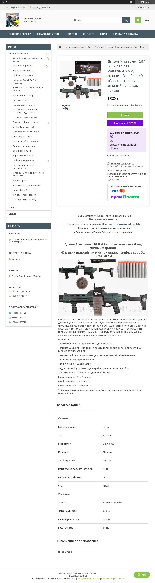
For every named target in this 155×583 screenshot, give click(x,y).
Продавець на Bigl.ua (77, 576)
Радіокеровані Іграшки (24, 146)
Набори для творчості (24, 105)
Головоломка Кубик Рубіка (26, 132)
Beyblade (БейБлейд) (23, 127)
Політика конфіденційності (113, 579)
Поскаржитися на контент (88, 579)
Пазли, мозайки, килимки (25, 117)
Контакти (88, 34)
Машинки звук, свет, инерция (27, 185)
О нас (103, 34)
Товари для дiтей (48, 34)
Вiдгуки (72, 34)
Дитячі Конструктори (23, 65)
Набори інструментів (23, 75)
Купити (125, 115)
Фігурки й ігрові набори (24, 195)
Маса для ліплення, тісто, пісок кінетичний (28, 174)
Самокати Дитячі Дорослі (25, 122)
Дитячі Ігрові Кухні (22, 151)
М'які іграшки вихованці (24, 199)
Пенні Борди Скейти (23, 136)
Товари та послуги (18, 53)
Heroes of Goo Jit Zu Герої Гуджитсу (25, 81)
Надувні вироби (20, 190)
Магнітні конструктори (24, 95)
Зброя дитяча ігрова (23, 70)
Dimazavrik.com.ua (103, 219)
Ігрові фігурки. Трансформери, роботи (28, 59)
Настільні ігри (19, 100)
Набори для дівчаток (23, 160)
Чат (142, 574)
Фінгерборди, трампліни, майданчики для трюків (25, 111)
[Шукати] (126, 20)
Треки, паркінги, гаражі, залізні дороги (28, 89)
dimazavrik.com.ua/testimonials (121, 224)
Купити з (125, 123)
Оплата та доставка (125, 34)
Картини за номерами (23, 155)
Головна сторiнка (20, 34)
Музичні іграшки (21, 180)
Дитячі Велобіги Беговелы (26, 141)
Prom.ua (92, 573)
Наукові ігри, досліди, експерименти (23, 166)
